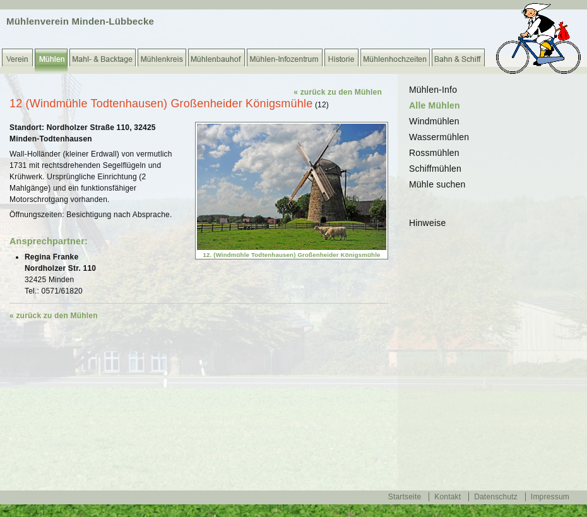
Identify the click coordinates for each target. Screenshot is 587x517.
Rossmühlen (434, 153)
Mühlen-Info (433, 90)
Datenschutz (496, 496)
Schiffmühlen (435, 168)
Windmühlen (434, 121)
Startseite (405, 496)
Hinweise (427, 223)
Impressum (550, 496)
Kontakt (447, 496)
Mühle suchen (437, 184)
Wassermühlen (439, 137)
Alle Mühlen (434, 105)
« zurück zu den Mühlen (338, 92)
